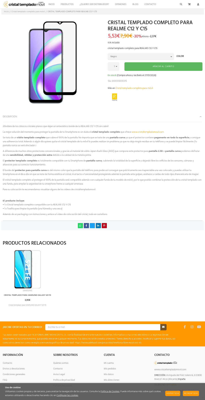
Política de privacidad (64, 380)
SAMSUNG (31, 291)
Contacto (7, 363)
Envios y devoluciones (14, 369)
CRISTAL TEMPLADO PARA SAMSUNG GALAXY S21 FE (31, 296)
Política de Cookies (110, 391)
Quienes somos (60, 363)
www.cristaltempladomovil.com (148, 132)
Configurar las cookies (67, 395)
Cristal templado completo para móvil (134, 88)
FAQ (5, 380)
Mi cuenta (109, 363)
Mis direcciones (111, 380)
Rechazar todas (191, 393)
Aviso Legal (59, 374)
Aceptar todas (172, 393)
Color (180, 56)
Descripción (10, 117)
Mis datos (109, 374)
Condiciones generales (14, 374)
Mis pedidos (110, 369)
